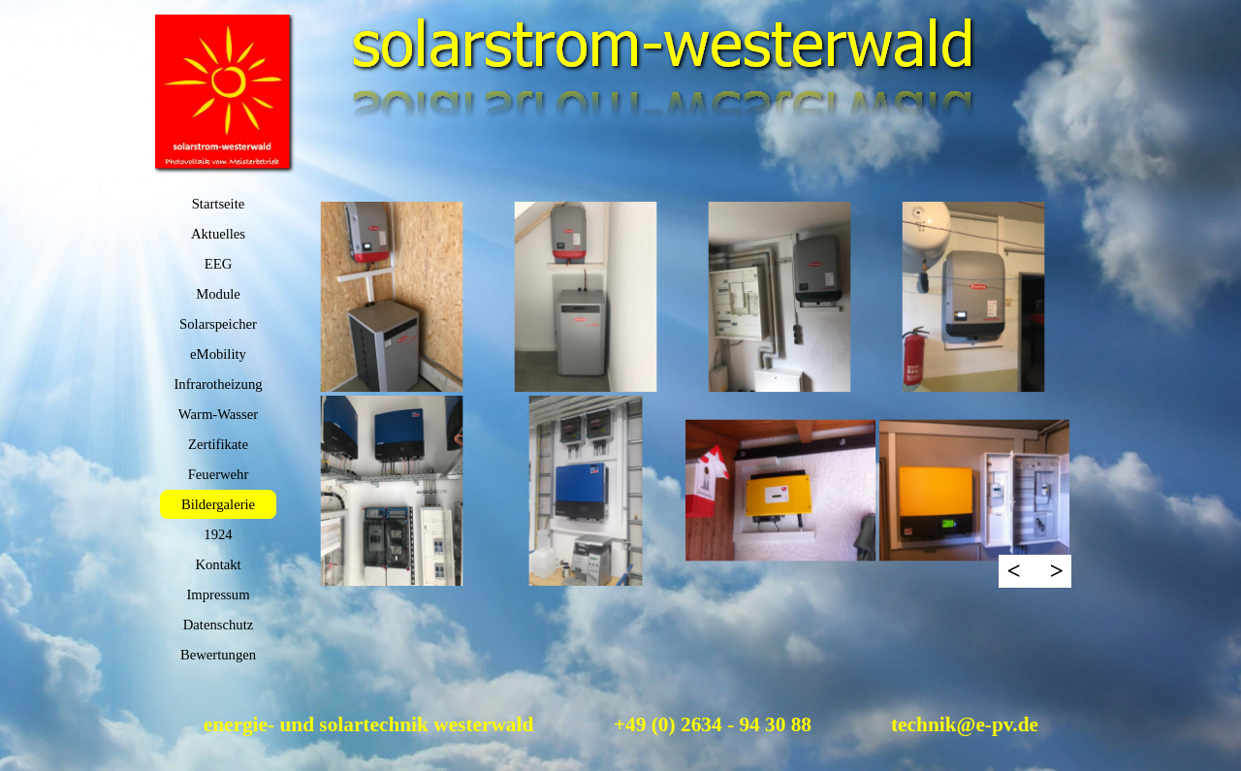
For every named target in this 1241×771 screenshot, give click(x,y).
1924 (218, 534)
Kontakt (217, 564)
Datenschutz (218, 624)
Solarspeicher (218, 324)
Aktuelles (218, 233)
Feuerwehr (218, 474)
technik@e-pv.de (964, 724)
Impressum (217, 594)
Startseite (218, 203)
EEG (219, 264)
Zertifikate (218, 444)
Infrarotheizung (218, 384)
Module (218, 294)
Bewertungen (218, 654)
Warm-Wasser (218, 414)
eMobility (218, 354)
